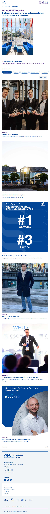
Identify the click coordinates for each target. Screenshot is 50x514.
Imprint (28, 506)
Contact (5, 486)
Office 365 (6, 493)
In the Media (45, 72)
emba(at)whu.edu (9, 473)
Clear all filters (43, 77)
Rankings (16, 72)
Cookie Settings (7, 506)
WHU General (6, 72)
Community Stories (34, 72)
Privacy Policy (22, 506)
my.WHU (6, 491)
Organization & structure (9, 489)
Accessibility (15, 506)
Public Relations (7, 487)
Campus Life (24, 72)
